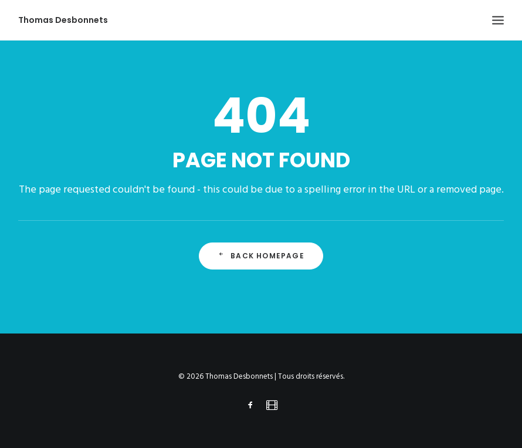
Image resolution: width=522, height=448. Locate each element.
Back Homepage (261, 256)
